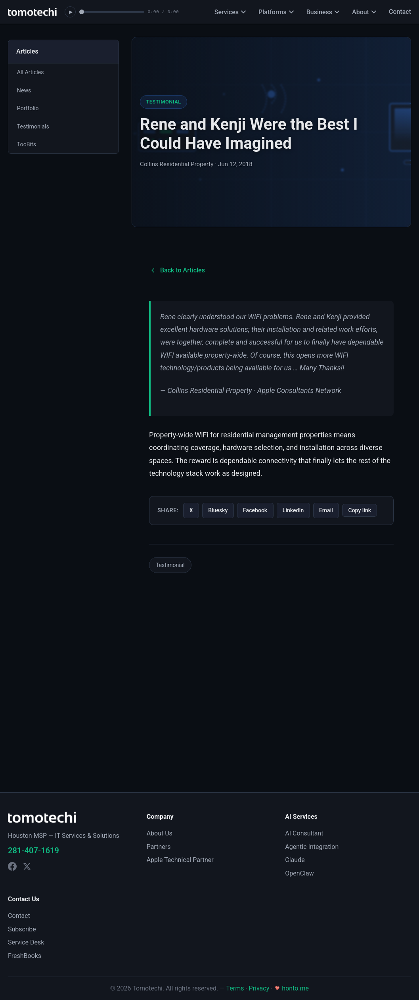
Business (322, 12)
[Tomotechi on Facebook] (12, 866)
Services (230, 12)
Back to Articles (177, 270)
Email (334, 511)
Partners (159, 847)
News (24, 91)
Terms (235, 988)
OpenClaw (299, 873)
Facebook (259, 511)
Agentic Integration (312, 847)
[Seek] (111, 12)
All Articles (31, 72)
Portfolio (28, 110)
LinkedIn (299, 511)
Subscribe (22, 929)
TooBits (27, 147)
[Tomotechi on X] (27, 866)
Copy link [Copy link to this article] (175, 529)
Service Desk (26, 942)
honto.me (291, 988)
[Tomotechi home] (32, 12)
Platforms (276, 12)
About (364, 12)
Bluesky (220, 511)
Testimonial (170, 583)
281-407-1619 (33, 850)
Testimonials (33, 128)
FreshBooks (24, 956)
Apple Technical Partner (180, 860)
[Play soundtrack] (70, 11)
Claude (294, 860)
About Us (159, 833)
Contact (400, 11)
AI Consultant (304, 833)
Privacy (259, 988)
